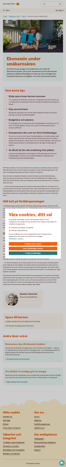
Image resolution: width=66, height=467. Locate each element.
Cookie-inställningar (33, 253)
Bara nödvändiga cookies (33, 248)
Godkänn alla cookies (33, 244)
